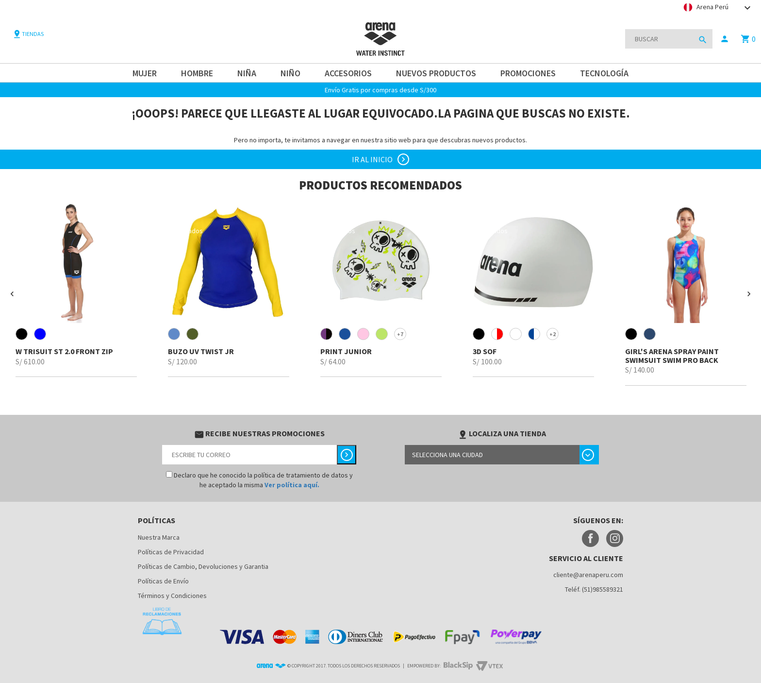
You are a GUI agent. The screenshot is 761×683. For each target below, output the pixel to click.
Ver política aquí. (292, 484)
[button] (12, 294)
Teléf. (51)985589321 (594, 589)
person (724, 39)
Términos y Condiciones (172, 595)
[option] (76, 289)
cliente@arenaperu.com (588, 574)
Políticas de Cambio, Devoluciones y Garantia (203, 566)
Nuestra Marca (159, 537)
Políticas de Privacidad (171, 551)
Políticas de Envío (163, 581)
